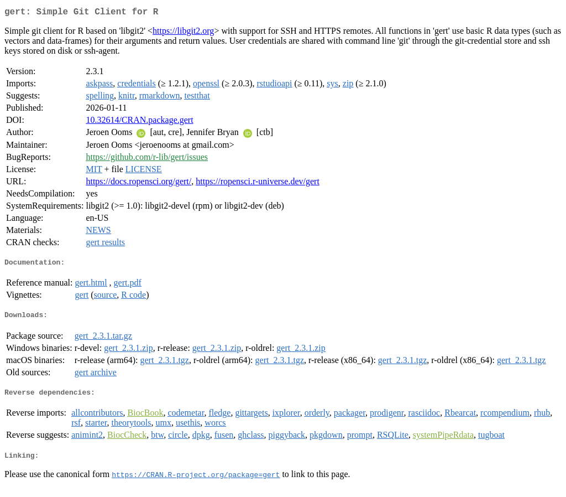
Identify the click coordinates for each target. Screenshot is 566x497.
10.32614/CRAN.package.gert (139, 122)
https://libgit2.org (183, 33)
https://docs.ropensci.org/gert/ (138, 183)
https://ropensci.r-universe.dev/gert (257, 183)
